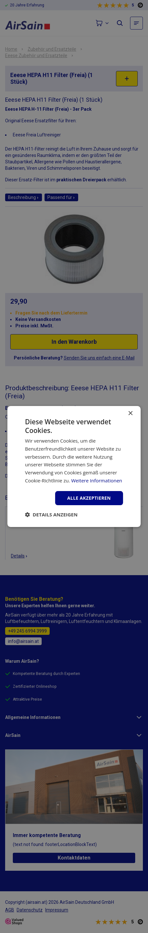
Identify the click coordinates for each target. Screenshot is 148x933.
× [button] (130, 413)
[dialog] (74, 466)
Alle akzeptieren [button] (89, 498)
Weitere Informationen (96, 480)
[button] (51, 514)
